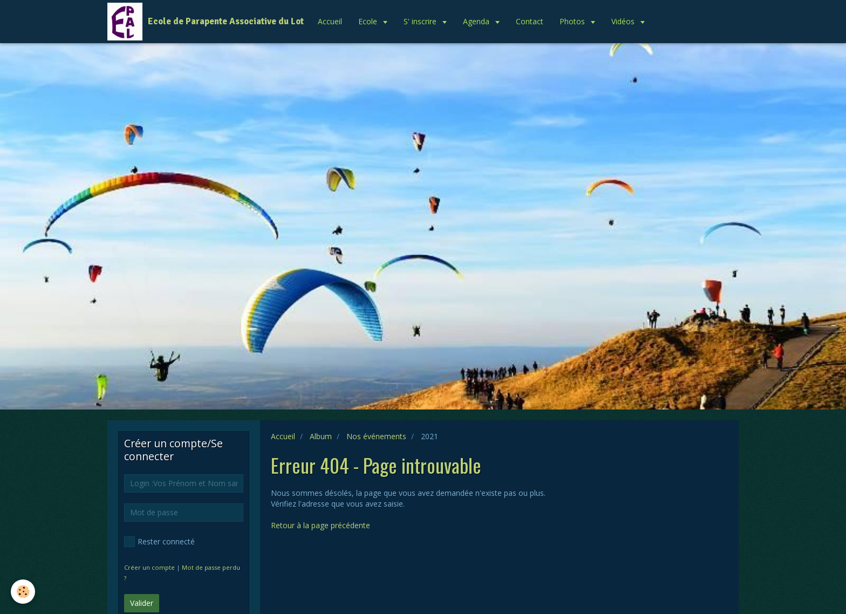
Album (321, 436)
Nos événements (376, 436)
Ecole (368, 21)
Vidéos (624, 21)
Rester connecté (159, 541)
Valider (141, 603)
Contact (529, 21)
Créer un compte (149, 567)
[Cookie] (23, 591)
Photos (573, 21)
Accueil (330, 21)
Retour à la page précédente (320, 525)
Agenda (477, 21)
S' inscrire (421, 21)
